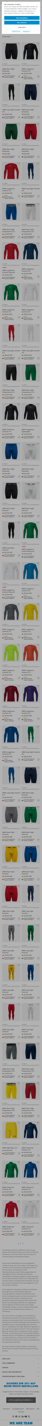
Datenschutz (16, 31)
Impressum (26, 31)
